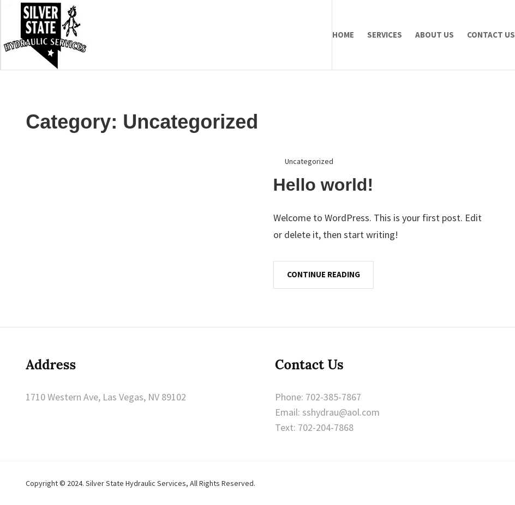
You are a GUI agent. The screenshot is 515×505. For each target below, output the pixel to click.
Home (343, 34)
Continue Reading (323, 274)
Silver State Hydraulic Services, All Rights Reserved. (170, 483)
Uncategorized (309, 161)
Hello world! (323, 184)
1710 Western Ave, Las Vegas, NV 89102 (106, 397)
